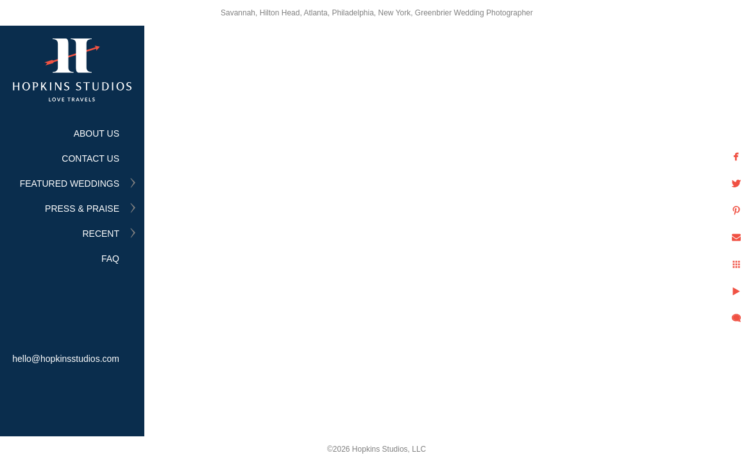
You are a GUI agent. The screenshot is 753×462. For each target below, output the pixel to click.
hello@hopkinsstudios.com (65, 359)
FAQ (110, 258)
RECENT (100, 233)
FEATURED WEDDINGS (69, 183)
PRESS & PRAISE (82, 208)
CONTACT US (90, 158)
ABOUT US (96, 133)
